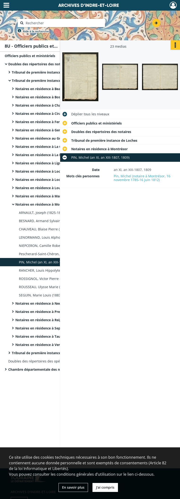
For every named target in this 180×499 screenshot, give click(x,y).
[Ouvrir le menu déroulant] (6, 5)
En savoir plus (73, 487)
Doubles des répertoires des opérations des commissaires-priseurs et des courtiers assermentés (55, 361)
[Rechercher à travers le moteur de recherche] (64, 23)
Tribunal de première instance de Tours (44, 353)
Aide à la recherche (36, 31)
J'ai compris (105, 487)
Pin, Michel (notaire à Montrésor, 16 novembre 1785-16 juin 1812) (142, 178)
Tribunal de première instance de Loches (45, 80)
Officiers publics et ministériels (30, 56)
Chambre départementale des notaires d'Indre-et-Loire (53, 369)
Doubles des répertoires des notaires (38, 64)
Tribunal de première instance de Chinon (45, 72)
